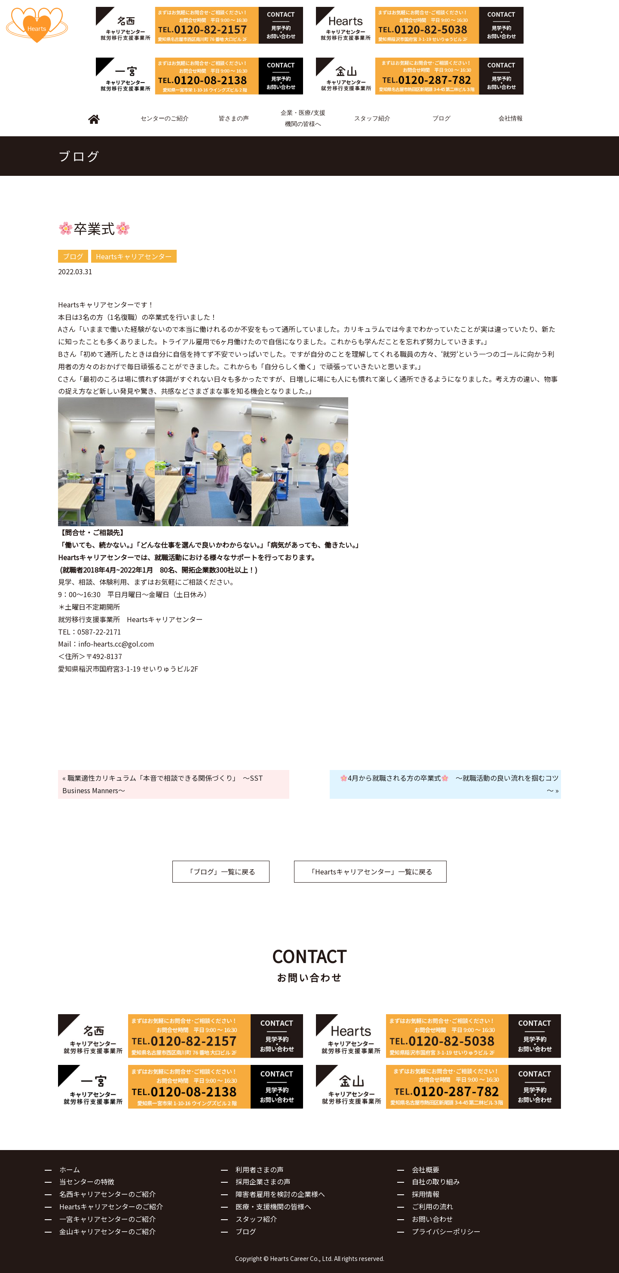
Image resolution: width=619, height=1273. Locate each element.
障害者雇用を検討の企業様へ (280, 1194)
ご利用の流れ (432, 1206)
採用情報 (425, 1194)
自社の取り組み (436, 1181)
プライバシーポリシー (446, 1231)
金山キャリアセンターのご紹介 (107, 1231)
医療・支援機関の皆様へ (273, 1206)
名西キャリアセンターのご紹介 (107, 1194)
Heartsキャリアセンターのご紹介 (111, 1206)
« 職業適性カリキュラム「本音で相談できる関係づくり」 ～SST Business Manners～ (162, 784)
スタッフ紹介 (256, 1219)
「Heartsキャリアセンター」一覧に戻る (370, 871)
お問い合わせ (432, 1219)
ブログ (246, 1231)
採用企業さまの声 (263, 1181)
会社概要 (425, 1169)
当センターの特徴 (86, 1181)
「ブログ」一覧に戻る (221, 871)
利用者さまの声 (260, 1169)
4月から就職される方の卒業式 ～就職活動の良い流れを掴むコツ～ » (449, 784)
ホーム (69, 1169)
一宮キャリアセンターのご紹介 (107, 1219)
